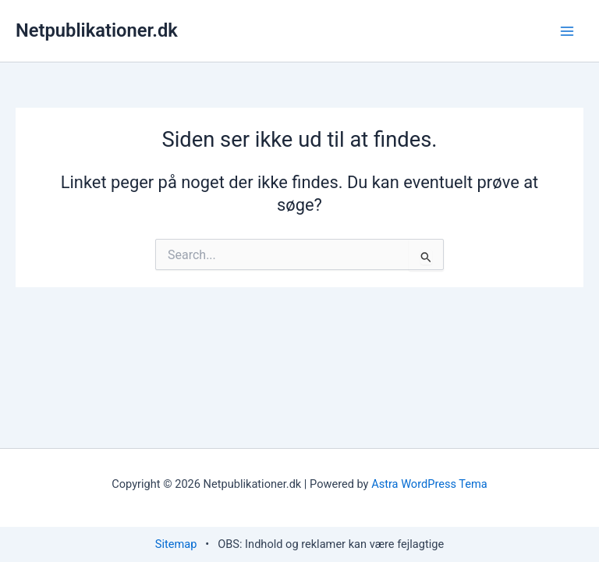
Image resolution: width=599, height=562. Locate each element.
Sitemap (176, 544)
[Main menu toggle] (567, 31)
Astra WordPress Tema (429, 484)
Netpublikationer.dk (97, 30)
